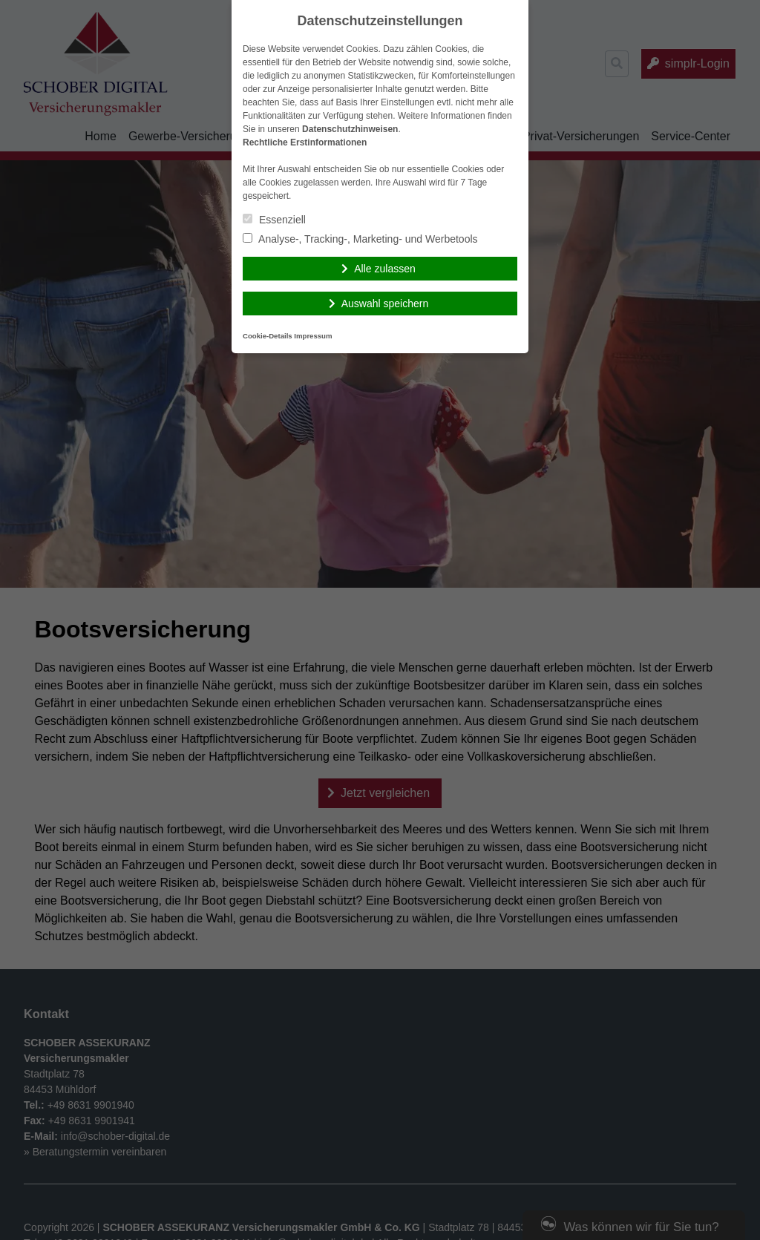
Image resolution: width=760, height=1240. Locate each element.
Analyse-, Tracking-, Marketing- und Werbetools (360, 239)
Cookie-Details (267, 336)
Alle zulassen (385, 269)
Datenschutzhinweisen (350, 129)
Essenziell (274, 220)
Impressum (313, 336)
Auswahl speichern (385, 303)
